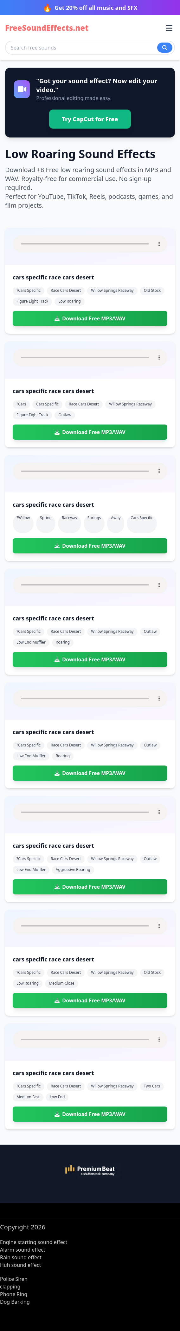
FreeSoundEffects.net (46, 28)
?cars (21, 404)
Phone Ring (13, 1294)
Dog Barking (15, 1301)
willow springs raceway (112, 290)
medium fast (28, 1097)
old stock (152, 290)
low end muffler (31, 642)
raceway (69, 517)
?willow (23, 517)
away (115, 517)
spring (46, 517)
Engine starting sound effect (33, 1242)
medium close (61, 983)
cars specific (47, 404)
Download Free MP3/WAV (90, 318)
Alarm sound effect (22, 1249)
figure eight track (32, 301)
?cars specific (28, 290)
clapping (10, 1286)
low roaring (69, 301)
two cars (152, 1086)
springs (94, 517)
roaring (63, 642)
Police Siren (14, 1278)
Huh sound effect (20, 1264)
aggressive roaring (73, 869)
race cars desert (66, 290)
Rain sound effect (21, 1257)
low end (57, 1097)
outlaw (64, 415)
